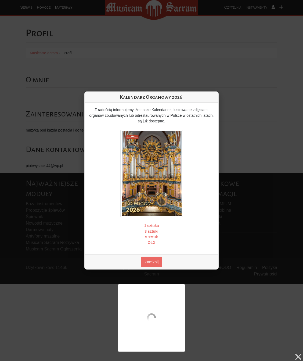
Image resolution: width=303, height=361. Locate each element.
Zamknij (152, 262)
